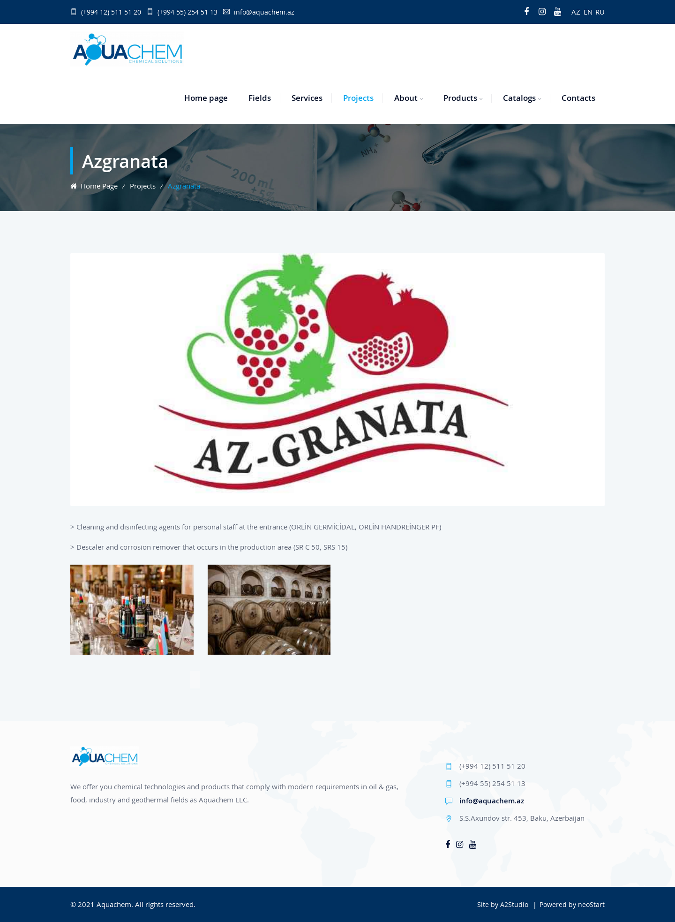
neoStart (591, 904)
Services (307, 97)
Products (460, 97)
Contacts (578, 97)
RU (600, 11)
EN (588, 11)
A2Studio (514, 904)
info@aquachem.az (491, 800)
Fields (259, 97)
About (406, 97)
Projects (358, 97)
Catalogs (519, 97)
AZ (575, 11)
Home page (206, 97)
